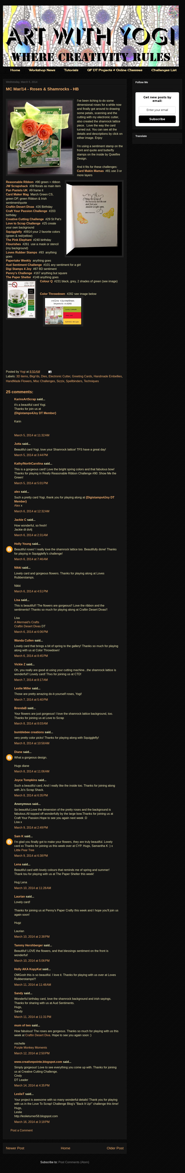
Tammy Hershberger (28, 945)
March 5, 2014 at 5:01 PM (31, 483)
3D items (22, 376)
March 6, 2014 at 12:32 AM (31, 511)
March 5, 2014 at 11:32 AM (31, 435)
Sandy (18, 993)
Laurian (19, 896)
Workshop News (42, 70)
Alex (17, 505)
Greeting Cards (82, 376)
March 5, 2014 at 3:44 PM (31, 455)
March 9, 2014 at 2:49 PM (31, 827)
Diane (18, 752)
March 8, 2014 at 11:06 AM (31, 771)
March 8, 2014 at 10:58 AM (31, 743)
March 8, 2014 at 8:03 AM (31, 723)
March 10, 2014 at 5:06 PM (32, 960)
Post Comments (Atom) (73, 1162)
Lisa (17, 600)
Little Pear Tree (24, 850)
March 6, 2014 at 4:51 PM (31, 591)
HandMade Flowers (19, 381)
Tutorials (71, 70)
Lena (17, 864)
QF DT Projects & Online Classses (114, 70)
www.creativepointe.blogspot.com (38, 1061)
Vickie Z (19, 664)
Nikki (17, 567)
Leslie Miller (22, 688)
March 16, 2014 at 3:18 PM (32, 1121)
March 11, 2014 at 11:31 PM (32, 1016)
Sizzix (60, 381)
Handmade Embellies (108, 376)
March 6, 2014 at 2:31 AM (31, 535)
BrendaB (20, 708)
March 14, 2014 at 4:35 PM (32, 1085)
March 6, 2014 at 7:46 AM (31, 559)
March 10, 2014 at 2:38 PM (32, 936)
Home (15, 70)
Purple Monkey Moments (30, 1047)
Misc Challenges (44, 381)
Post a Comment (22, 1130)
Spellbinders (74, 381)
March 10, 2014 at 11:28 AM (32, 888)
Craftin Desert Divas (27, 626)
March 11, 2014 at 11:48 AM (32, 984)
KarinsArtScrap (25, 399)
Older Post (115, 1148)
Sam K (18, 836)
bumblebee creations (29, 732)
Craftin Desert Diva (37, 1035)
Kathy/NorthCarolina (28, 463)
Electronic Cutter (59, 376)
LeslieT (19, 1094)
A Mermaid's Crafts (26, 622)
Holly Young (22, 543)
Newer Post (15, 1148)
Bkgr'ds (34, 376)
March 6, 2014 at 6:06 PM (31, 631)
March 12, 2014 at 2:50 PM (32, 1053)
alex (17, 491)
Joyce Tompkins (25, 780)
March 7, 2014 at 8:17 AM (31, 679)
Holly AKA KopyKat (27, 969)
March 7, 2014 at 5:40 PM (31, 699)
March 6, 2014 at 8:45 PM (31, 655)
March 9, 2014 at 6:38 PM (31, 855)
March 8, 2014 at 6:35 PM (31, 795)
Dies (44, 376)
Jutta (18, 443)
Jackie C (20, 519)
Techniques (91, 381)
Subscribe (157, 119)
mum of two (22, 1025)
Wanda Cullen (24, 640)
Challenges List (163, 70)
